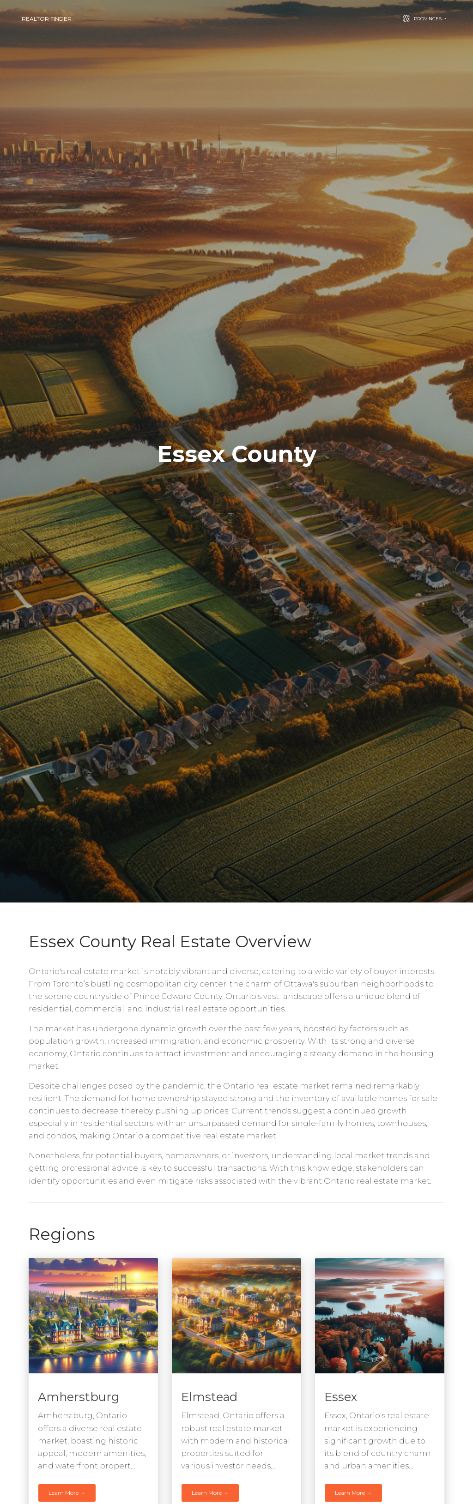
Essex (341, 1397)
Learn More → (67, 1492)
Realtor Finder (47, 18)
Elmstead (209, 1397)
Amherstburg (78, 1397)
